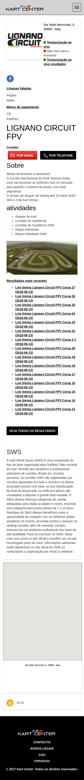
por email (22, 155)
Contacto (41, 742)
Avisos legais (42, 748)
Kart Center (25, 769)
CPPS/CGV (42, 761)
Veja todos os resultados (32, 431)
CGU (42, 755)
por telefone (58, 155)
